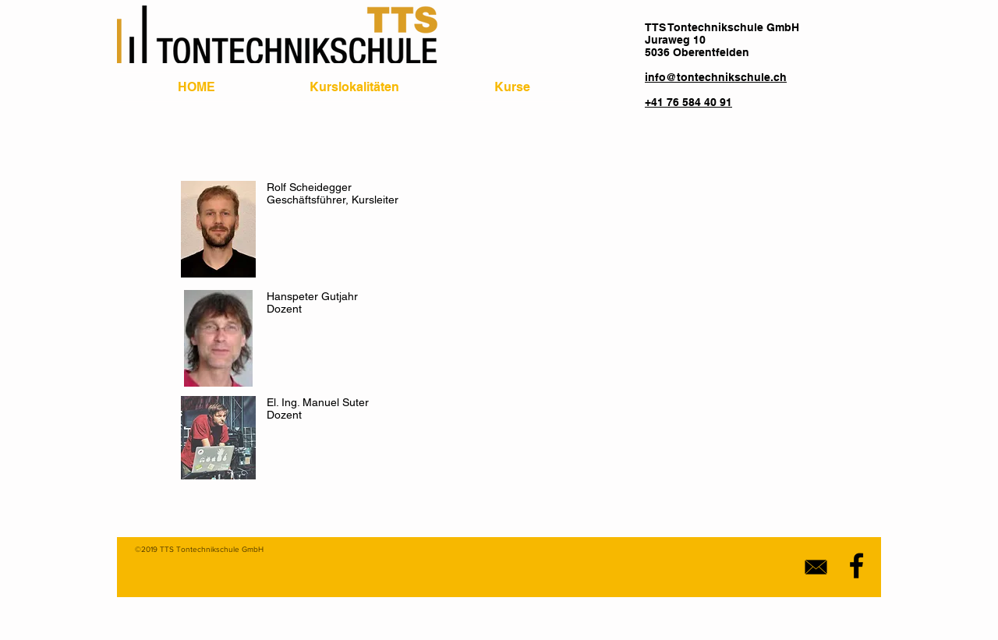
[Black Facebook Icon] (856, 565)
